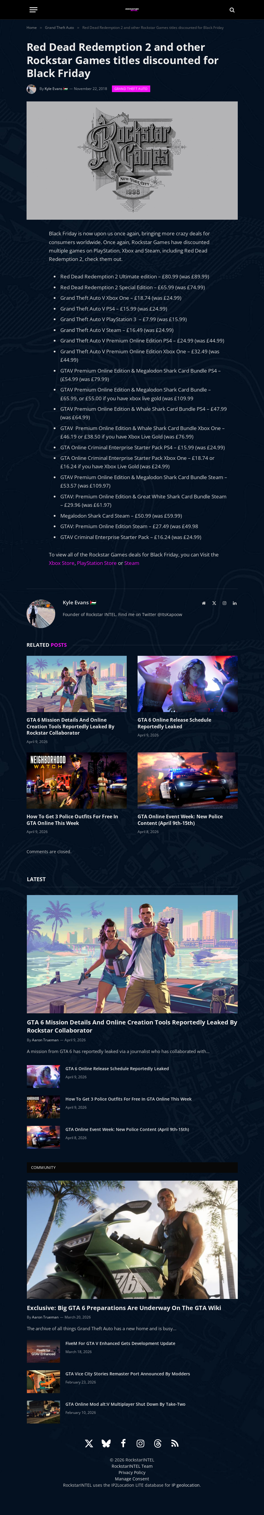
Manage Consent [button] (132, 1479)
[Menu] (33, 10)
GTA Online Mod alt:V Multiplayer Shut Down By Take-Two (125, 1404)
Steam (131, 562)
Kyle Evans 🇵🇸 (56, 88)
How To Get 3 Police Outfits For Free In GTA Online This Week (72, 819)
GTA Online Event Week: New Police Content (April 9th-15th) (180, 819)
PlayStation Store (97, 562)
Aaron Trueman (45, 1040)
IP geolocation (186, 1485)
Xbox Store (62, 562)
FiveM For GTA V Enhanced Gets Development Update (120, 1343)
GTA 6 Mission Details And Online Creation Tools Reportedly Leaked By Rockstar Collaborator (70, 726)
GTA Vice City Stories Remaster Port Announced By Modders (127, 1374)
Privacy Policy (132, 1472)
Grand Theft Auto (131, 88)
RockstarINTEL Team (132, 1466)
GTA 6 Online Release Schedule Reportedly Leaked (174, 723)
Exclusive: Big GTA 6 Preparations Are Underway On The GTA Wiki (124, 1308)
